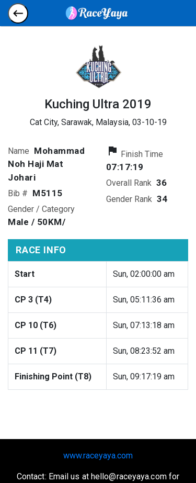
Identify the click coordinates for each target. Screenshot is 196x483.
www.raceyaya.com (98, 455)
